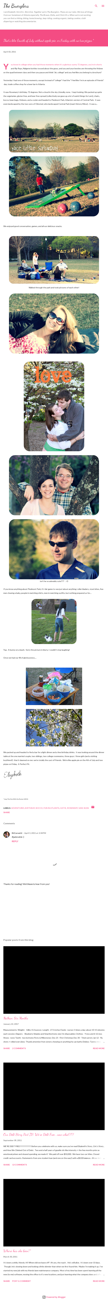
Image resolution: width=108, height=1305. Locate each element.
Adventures (17, 808)
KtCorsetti (17, 833)
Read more (99, 1048)
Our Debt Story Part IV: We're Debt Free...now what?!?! (38, 1135)
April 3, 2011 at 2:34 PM (35, 833)
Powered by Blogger (54, 1297)
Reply (15, 841)
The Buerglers (16, 6)
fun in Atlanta (51, 808)
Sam (81, 808)
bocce (39, 808)
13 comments (19, 1164)
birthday (30, 808)
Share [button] (6, 812)
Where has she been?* (17, 1251)
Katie (63, 808)
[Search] (96, 5)
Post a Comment (21, 1281)
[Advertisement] (54, 909)
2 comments (19, 1048)
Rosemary (72, 808)
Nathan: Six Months (15, 1018)
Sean (86, 808)
